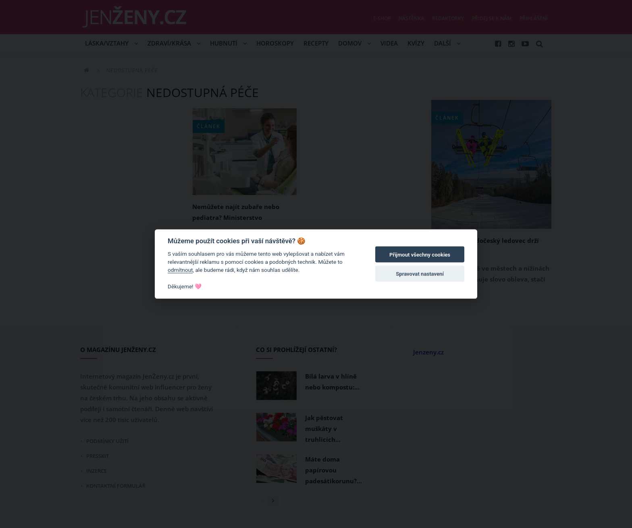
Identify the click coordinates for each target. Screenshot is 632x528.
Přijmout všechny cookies (419, 255)
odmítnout (180, 270)
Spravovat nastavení (420, 274)
